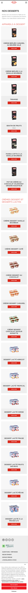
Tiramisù (14, 99)
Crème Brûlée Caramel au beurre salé (14, 44)
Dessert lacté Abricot (14, 359)
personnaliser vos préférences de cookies (12, 581)
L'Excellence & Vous (9, 560)
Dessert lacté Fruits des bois (14, 465)
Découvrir (14, 48)
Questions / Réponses (10, 552)
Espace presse (7, 557)
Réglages (14, 591)
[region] (14, 578)
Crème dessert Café (14, 249)
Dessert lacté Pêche (13, 493)
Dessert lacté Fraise (14, 438)
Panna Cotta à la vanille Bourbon (14, 155)
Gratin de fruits (14, 126)
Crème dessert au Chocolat (14, 276)
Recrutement (7, 554)
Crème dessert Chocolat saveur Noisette (14, 331)
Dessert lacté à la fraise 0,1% (14, 520)
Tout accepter (14, 584)
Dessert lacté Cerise (14, 412)
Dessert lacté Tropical (14, 386)
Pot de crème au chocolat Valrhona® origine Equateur (14, 184)
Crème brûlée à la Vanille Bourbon (14, 72)
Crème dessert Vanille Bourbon (14, 222)
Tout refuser (14, 588)
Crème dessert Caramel (14, 303)
